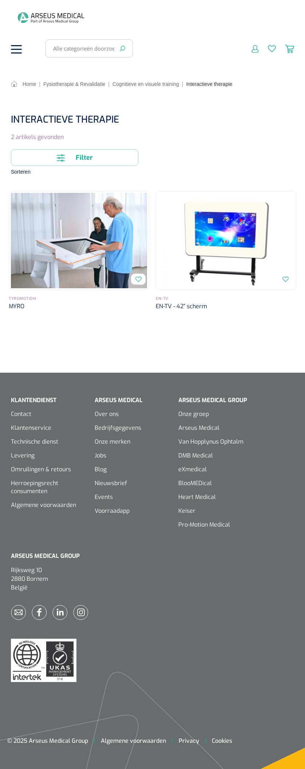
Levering (23, 455)
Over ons (107, 414)
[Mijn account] (250, 48)
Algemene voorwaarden (43, 505)
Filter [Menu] (75, 157)
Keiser (186, 511)
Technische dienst (34, 441)
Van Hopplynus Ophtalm (210, 441)
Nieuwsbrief (111, 483)
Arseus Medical (198, 428)
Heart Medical (197, 497)
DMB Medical (195, 455)
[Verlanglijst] (267, 48)
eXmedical (192, 469)
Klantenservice (31, 428)
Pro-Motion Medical (204, 524)
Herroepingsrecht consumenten (34, 487)
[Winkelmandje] (285, 48)
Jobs (100, 455)
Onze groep (193, 414)
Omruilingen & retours (41, 469)
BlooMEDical (195, 483)
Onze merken (112, 441)
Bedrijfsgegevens (118, 428)
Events (104, 497)
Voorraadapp (112, 511)
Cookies (222, 741)
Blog (101, 469)
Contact (21, 414)
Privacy (189, 741)
